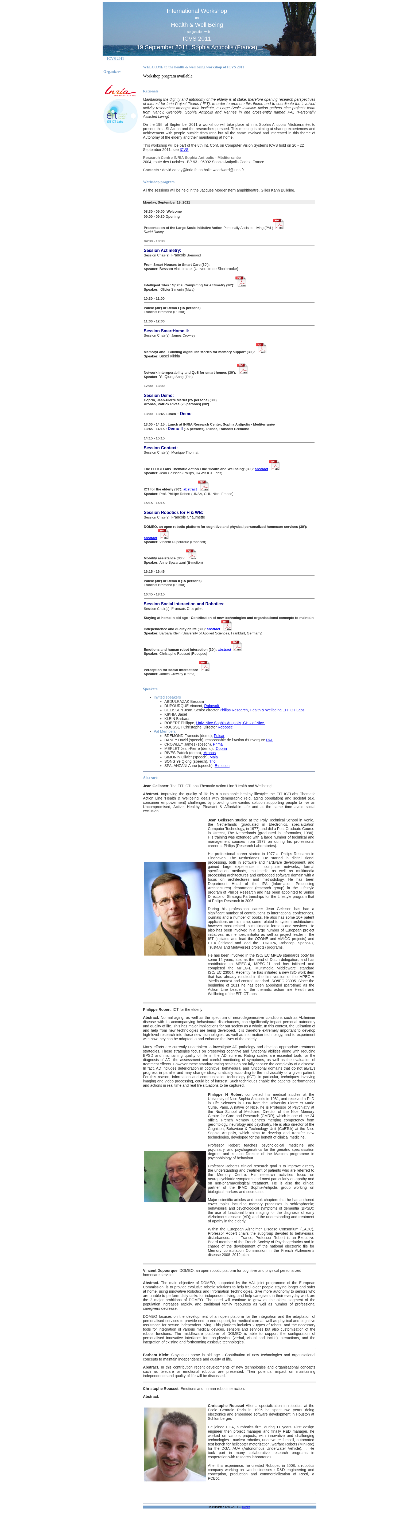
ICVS (184, 149)
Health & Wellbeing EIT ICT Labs (277, 710)
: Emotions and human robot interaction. (194, 1388)
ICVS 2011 (115, 59)
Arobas (209, 753)
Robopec (225, 727)
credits (246, 1507)
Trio (212, 761)
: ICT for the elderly (172, 1009)
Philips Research (234, 710)
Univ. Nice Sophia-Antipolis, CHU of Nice (230, 723)
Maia (214, 757)
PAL (269, 740)
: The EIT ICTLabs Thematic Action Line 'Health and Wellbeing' (207, 786)
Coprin (221, 748)
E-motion (222, 765)
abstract (261, 469)
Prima (218, 744)
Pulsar (219, 736)
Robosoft (212, 706)
